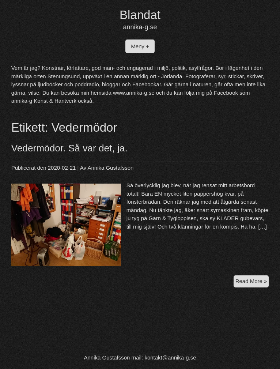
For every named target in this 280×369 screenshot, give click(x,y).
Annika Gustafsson (110, 168)
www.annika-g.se (133, 93)
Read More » (252, 282)
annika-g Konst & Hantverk (43, 101)
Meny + (140, 46)
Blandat (140, 15)
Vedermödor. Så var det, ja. (69, 148)
